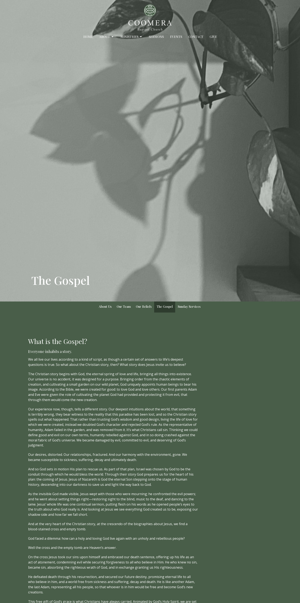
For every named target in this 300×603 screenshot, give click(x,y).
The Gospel (165, 306)
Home (88, 37)
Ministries (131, 37)
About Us (105, 306)
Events (176, 37)
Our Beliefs (144, 306)
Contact (195, 37)
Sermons (156, 37)
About (106, 37)
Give (213, 37)
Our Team (124, 306)
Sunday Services (189, 306)
